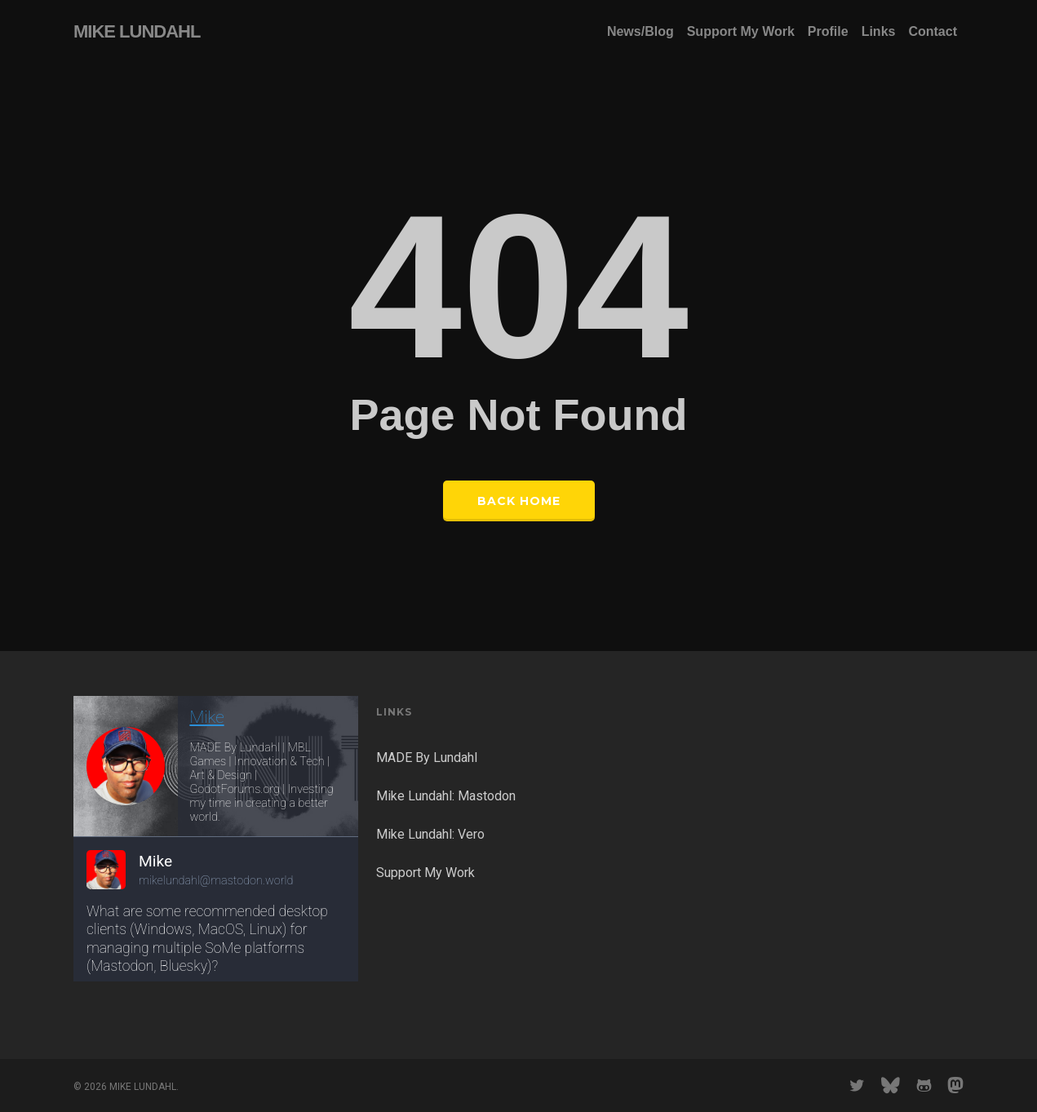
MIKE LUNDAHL (136, 32)
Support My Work (425, 872)
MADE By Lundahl (426, 757)
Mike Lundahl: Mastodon (446, 796)
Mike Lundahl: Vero (430, 834)
